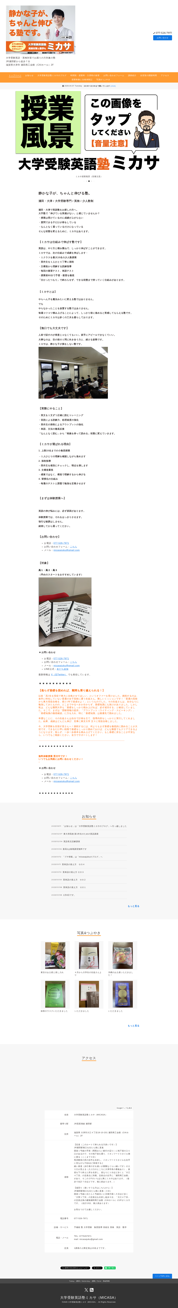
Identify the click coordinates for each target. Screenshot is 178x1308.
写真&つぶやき (103, 79)
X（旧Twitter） (59, 674)
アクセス (165, 75)
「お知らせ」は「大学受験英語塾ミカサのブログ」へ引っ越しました (94, 826)
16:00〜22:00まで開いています (100, 86)
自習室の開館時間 (148, 75)
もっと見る (133, 906)
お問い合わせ (162, 38)
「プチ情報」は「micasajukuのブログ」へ (82, 857)
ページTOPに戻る (162, 1276)
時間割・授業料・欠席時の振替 (85, 75)
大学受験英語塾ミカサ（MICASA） (89, 1297)
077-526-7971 (164, 32)
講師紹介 (132, 75)
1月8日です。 (69, 895)
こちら (73, 547)
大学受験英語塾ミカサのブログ (52, 75)
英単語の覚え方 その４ (73, 864)
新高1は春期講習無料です (75, 849)
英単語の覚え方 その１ (74, 887)
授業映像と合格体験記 (82, 79)
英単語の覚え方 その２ (74, 880)
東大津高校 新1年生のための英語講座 (81, 834)
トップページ (15, 75)
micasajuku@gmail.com (67, 550)
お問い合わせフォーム (113, 75)
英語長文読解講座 (71, 841)
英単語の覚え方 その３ (73, 872)
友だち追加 (62, 669)
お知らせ (29, 75)
